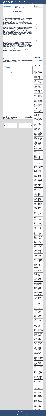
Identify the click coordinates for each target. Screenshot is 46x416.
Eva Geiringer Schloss (40, 160)
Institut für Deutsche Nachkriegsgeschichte (36, 214)
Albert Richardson (35, 77)
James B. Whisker (35, 223)
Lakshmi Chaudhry (40, 259)
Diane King (35, 141)
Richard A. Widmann (36, 331)
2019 (35, 27)
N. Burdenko (35, 294)
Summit (10, 3)
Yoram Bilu (39, 405)
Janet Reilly (35, 227)
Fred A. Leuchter (40, 168)
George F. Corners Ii (35, 177)
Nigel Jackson (35, 298)
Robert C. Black (39, 336)
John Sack (39, 240)
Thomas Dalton (35, 375)
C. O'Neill (34, 110)
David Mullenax (39, 136)
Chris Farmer (39, 118)
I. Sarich (34, 211)
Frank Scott (39, 167)
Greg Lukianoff (35, 186)
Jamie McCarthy (35, 226)
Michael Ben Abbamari (36, 283)
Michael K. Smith (35, 285)
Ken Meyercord (39, 251)
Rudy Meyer (39, 348)
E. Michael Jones (35, 148)
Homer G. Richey (40, 206)
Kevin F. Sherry (35, 254)
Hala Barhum (35, 193)
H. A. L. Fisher (35, 191)
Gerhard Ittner (35, 180)
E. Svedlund (39, 148)
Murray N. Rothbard (40, 292)
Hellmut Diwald (39, 199)
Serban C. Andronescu (40, 357)
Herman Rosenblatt (40, 203)
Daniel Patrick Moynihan (39, 131)
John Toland (35, 241)
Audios (29, 3)
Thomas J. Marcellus (40, 376)
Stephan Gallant (35, 363)
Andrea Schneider (35, 84)
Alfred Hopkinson (35, 80)
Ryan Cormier (39, 349)
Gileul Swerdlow (39, 182)
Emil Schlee (39, 154)
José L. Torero (39, 243)
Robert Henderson (35, 338)
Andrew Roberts (39, 86)
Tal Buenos (35, 369)
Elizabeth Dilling (35, 153)
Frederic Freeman (40, 169)
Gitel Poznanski (35, 183)
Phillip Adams (39, 317)
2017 (35, 29)
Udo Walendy (35, 385)
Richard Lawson (35, 334)
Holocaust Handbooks (19, 3)
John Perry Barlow (35, 240)
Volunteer (39, 3)
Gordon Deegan (39, 184)
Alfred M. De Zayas (40, 80)
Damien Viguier (35, 128)
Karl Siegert (39, 250)
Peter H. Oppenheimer (40, 313)
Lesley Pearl (35, 263)
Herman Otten (35, 203)
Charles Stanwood (40, 117)
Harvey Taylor (35, 196)
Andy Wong (35, 87)
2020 (35, 26)
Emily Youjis (35, 155)
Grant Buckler (35, 185)
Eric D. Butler (35, 156)
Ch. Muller (39, 114)
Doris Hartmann (35, 144)
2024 (35, 22)
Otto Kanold (39, 305)
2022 (35, 24)
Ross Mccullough (40, 347)
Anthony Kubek (35, 90)
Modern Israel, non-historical (15, 6)
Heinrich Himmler (35, 198)
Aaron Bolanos (35, 71)
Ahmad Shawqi (39, 75)
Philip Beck (39, 316)
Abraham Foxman (35, 73)
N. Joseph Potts (39, 294)
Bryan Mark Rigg (35, 108)
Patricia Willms (35, 308)
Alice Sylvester (35, 81)
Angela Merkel (39, 87)
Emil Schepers (35, 154)
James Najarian (35, 225)
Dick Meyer (39, 141)
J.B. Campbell (35, 220)
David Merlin (39, 135)
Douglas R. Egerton (40, 145)
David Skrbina (35, 137)
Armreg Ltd (35, 93)
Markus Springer (40, 276)
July (35, 12)
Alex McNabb (39, 78)
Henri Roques (35, 200)
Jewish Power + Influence (9, 6)
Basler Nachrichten (40, 101)
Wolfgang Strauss (35, 402)
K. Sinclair (39, 248)
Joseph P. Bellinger (40, 245)
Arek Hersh (39, 92)
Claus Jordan (39, 121)
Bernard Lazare (39, 102)
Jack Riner (35, 221)
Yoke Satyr (35, 405)
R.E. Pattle (39, 325)
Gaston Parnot (35, 175)
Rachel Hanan (39, 326)
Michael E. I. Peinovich (36, 284)
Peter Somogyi (35, 315)
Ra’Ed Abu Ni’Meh (35, 326)
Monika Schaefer (40, 291)
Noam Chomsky (39, 300)
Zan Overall (35, 409)
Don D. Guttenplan (35, 143)
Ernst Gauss (39, 158)
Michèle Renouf (39, 287)
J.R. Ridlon (39, 220)
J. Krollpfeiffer (39, 219)
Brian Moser (39, 105)
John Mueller (35, 239)
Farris (34, 163)
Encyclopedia (13, 3)
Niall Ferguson (39, 297)
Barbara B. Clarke (35, 100)
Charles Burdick (35, 115)
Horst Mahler (39, 207)
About (4, 3)
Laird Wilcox (35, 259)
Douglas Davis (35, 145)
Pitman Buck (35, 320)
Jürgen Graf (39, 246)
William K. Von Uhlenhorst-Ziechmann (40, 398)
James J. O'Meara (35, 224)
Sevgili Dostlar (35, 358)
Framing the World (35, 165)
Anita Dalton (35, 88)
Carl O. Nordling (35, 111)
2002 (35, 45)
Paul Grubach (39, 311)
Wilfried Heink (39, 395)
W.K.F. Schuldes (35, 392)
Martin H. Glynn (35, 278)
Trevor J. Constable (35, 380)
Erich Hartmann (35, 157)
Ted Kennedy (35, 370)
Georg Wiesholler (35, 176)
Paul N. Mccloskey (35, 312)
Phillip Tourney (35, 318)
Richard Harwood (40, 333)
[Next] (31, 125)
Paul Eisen (39, 310)
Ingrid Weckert (39, 213)
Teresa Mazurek (39, 370)
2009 (35, 38)
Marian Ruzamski (35, 274)
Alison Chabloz (39, 81)
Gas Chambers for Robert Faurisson (26, 117)
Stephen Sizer (35, 364)
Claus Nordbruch (35, 122)
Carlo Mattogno (39, 111)
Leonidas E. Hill (39, 262)
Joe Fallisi (35, 235)
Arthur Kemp (39, 94)
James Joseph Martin (40, 224)
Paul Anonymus (35, 310)
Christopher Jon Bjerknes (39, 120)
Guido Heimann (39, 188)
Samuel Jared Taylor (36, 353)
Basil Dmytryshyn (35, 101)
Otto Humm (35, 305)
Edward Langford (35, 151)
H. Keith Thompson (40, 191)
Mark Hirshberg (35, 275)
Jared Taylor (39, 227)
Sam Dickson (35, 352)
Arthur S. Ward (35, 95)
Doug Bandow (39, 144)
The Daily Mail (35, 372)
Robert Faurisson (40, 337)
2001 (35, 46)
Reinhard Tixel (35, 330)
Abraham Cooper (40, 72)
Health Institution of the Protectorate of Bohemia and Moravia (40, 197)
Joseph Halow (35, 245)
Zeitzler (39, 409)
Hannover (39, 193)
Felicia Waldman (35, 164)
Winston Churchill (35, 400)
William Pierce (39, 399)
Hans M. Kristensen (35, 194)
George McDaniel (40, 178)
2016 (35, 30)
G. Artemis (35, 174)
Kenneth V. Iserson (40, 252)
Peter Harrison (39, 314)
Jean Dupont (39, 228)
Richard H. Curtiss (35, 333)
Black (34, 104)
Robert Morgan (39, 340)
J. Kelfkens (35, 219)
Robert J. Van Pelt (35, 339)
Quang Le (34, 323)
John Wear (39, 241)
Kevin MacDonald (40, 254)
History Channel (39, 204)
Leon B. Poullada (35, 261)
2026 (35, 11)
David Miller (35, 136)
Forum (36, 3)
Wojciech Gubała (35, 401)
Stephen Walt (39, 364)
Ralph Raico (39, 328)
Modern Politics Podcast (39, 289)
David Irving (39, 134)
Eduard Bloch (35, 149)
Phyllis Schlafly (39, 318)
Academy (7, 3)
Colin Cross (35, 124)
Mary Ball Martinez (40, 279)
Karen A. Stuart (35, 249)
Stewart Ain (35, 366)
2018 (35, 28)
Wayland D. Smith (35, 394)
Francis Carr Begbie (40, 165)
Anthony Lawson (40, 90)
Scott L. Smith (39, 354)
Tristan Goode (39, 380)
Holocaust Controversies (39, 205)
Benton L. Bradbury (35, 102)
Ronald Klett (35, 346)
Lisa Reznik (39, 264)
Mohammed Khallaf (35, 291)
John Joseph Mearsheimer (35, 237)
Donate (42, 3)
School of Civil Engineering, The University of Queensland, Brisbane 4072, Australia (36, 355)
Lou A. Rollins (35, 265)
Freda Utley (35, 169)
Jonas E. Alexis (39, 242)
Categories (35, 54)
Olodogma (35, 303)
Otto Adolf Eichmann (36, 304)
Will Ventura (35, 396)
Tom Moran (35, 378)
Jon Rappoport (35, 242)
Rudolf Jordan (35, 348)
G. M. (38, 174)
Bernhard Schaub (35, 103)
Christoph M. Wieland (36, 119)
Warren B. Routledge (40, 393)
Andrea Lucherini (40, 83)
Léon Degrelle (39, 261)
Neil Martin (39, 296)
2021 (35, 25)
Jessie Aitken (39, 233)
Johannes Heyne (35, 236)
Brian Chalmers (35, 105)
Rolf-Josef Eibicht (35, 345)
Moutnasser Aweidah (36, 292)
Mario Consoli (39, 274)
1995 (35, 53)
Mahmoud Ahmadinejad (35, 271)
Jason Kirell (35, 228)
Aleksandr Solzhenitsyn (39, 77)
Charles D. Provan (40, 115)
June (35, 14)
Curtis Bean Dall (35, 125)
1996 (35, 52)
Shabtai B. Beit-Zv (40, 358)
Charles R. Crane (35, 117)
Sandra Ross (39, 353)
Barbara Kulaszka (40, 100)
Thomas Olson (35, 377)
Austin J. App (35, 97)
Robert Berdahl (35, 336)
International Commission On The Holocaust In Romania (36, 216)
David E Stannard (35, 134)
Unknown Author (40, 385)
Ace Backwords (39, 73)
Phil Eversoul (35, 316)
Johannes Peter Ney (40, 236)
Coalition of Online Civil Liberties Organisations (40, 123)
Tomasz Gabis (39, 378)
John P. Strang (39, 239)
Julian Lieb (35, 246)
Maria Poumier (39, 273)
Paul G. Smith (35, 311)
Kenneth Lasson (35, 252)
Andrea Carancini (35, 83)
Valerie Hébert (35, 388)
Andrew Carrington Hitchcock (40, 85)
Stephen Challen (39, 363)
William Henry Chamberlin (35, 398)
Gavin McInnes (39, 175)
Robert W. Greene (35, 342)
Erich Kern (39, 157)
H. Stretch (35, 192)
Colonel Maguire (39, 124)
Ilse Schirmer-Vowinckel (35, 212)
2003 (35, 44)
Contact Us (26, 411)
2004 (35, 43)
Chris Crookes (35, 118)
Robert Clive (35, 337)
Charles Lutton (35, 116)
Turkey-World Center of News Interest (40, 381)
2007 (35, 40)
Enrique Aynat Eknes (40, 155)
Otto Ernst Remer (40, 304)
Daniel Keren (39, 129)
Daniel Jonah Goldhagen (35, 129)
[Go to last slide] (4, 125)
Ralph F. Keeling (39, 327)
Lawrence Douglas (35, 260)
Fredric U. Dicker (40, 170)
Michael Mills (39, 285)
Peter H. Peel (35, 314)
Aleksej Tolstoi (35, 78)
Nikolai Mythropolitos (36, 299)
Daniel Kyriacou (35, 130)
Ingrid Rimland (35, 213)
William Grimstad (35, 397)
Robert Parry (35, 341)
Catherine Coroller (35, 114)
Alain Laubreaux (35, 76)
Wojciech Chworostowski (39, 400)
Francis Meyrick (35, 166)
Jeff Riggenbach (39, 231)
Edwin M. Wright (39, 151)
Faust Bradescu (39, 163)
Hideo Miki (35, 204)
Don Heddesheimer (40, 143)
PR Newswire (39, 320)
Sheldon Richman (40, 359)
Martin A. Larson (35, 277)
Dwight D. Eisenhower (36, 146)
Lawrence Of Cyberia (40, 260)
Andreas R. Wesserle (40, 84)
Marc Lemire (39, 272)
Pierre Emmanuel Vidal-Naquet (35, 319)
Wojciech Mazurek (40, 401)
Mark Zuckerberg (35, 276)
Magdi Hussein (35, 270)
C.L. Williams (39, 110)
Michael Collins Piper (40, 283)
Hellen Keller (35, 199)
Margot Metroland (35, 273)
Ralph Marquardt (35, 328)
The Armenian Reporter (35, 371)
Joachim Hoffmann (40, 234)
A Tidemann (35, 70)
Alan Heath (39, 76)
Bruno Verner (39, 107)
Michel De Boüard (35, 287)
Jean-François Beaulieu (35, 230)
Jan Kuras (39, 226)
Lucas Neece (39, 266)
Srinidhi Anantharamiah (39, 362)
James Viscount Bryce (40, 225)
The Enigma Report (40, 372)
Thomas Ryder (39, 377)
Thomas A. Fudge (40, 374)
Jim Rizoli (35, 234)
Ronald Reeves (39, 346)
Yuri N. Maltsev (35, 406)
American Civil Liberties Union (39, 82)
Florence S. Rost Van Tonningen (40, 164)
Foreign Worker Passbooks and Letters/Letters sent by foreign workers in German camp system (10, 117)
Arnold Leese (39, 93)
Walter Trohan (35, 393)
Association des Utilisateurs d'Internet (40, 96)
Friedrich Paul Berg (35, 171)
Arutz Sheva (39, 95)
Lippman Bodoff (35, 264)
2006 (35, 41)
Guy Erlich (35, 189)
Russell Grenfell (35, 349)
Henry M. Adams (35, 202)
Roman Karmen (39, 345)
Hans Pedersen (39, 194)
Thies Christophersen (36, 374)
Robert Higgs (39, 338)
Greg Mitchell (39, 186)
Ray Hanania (39, 329)
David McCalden (35, 135)
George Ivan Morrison (40, 177)
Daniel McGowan (40, 130)
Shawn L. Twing (35, 359)
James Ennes (39, 223)
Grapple (39, 185)
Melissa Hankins (40, 282)
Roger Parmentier (40, 344)
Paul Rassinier (39, 312)
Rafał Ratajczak (35, 327)
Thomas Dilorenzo (40, 375)
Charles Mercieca (40, 116)
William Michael (35, 399)
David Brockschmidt (40, 133)
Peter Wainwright (40, 315)
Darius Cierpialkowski (40, 132)
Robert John (39, 339)
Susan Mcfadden (40, 366)
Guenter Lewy (35, 188)
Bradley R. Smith (40, 104)
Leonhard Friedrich (35, 262)
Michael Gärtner (39, 284)
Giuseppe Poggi (39, 183)
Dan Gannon (39, 128)
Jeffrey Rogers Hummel (35, 232)
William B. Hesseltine (40, 396)
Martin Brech (39, 277)
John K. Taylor (39, 238)
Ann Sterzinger (39, 88)
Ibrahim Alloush (39, 211)
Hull (38, 208)
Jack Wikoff (39, 221)
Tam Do (39, 369)
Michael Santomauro (40, 286)
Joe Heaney (39, 235)
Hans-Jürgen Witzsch (36, 195)
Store (23, 3)
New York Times (35, 297)
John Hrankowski (35, 238)
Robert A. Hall (39, 335)
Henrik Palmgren (40, 200)
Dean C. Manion (35, 138)
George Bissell (39, 176)
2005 (35, 42)
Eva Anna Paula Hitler (36, 160)
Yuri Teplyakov (39, 406)
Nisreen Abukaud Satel (36, 300)
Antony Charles (35, 92)
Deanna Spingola (40, 138)
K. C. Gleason (35, 248)
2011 (35, 36)
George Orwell (35, 179)
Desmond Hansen (40, 139)
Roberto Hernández (40, 342)
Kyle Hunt (34, 256)
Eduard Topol (39, 149)
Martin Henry (39, 278)
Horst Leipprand (35, 207)
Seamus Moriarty (35, 357)
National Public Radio (36, 296)
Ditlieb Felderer (39, 142)
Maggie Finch (39, 270)
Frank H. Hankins (35, 167)
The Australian (39, 371)
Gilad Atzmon (35, 182)
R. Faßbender (35, 325)
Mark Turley (39, 275)
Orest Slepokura (39, 303)
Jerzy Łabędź (35, 233)
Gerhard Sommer (40, 180)
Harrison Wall (39, 195)
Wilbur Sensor (35, 395)
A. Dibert (39, 70)
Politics (4, 6)
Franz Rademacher (35, 168)
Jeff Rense (35, 231)
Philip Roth (35, 317)
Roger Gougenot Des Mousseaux (36, 344)
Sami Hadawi (39, 352)
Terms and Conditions (21, 411)
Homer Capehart (35, 206)
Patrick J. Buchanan (40, 308)
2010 (35, 37)
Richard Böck (39, 331)
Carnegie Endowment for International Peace (36, 113)
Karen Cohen (39, 249)
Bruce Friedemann (40, 106)
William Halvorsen (40, 397)
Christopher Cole (40, 119)
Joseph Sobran (8, 67)
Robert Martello (35, 340)
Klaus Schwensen (35, 255)
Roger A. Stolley (39, 343)
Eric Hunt (39, 156)
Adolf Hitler (35, 75)
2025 (35, 21)
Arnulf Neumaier (35, 94)
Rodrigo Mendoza (35, 343)
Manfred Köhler (35, 272)
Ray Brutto (35, 329)
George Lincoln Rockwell (35, 178)
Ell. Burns (39, 153)
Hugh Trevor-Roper (35, 208)
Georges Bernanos (40, 179)
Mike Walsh (35, 288)
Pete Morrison (35, 313)
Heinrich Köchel (39, 198)
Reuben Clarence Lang (40, 330)
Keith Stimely (35, 251)
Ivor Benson (35, 217)
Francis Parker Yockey (40, 166)
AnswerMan (39, 89)
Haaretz (39, 192)
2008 (35, 39)
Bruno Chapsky (35, 107)
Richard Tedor (39, 334)
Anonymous (35, 89)
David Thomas (39, 137)
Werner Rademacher (40, 394)
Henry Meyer (39, 202)
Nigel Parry (39, 298)
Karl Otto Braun (35, 250)
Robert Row (39, 341)
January (35, 20)
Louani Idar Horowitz (40, 265)
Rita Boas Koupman (35, 335)
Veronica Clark (39, 388)
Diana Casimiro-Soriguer (39, 140)
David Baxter (35, 133)
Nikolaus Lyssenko (40, 299)
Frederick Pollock (35, 170)
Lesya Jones (39, 263)
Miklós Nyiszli (39, 288)
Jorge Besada (35, 243)
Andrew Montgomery (36, 86)
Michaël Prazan (35, 286)
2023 (35, 23)
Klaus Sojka (39, 255)
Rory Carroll (35, 347)
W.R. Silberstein (39, 392)
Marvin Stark (35, 279)
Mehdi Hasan (35, 282)
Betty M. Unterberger (40, 103)
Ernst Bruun (35, 158)
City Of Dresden (35, 121)
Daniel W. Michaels (35, 132)
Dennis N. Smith (35, 139)
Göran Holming (35, 184)
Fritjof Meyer (39, 171)
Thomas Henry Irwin (36, 376)
